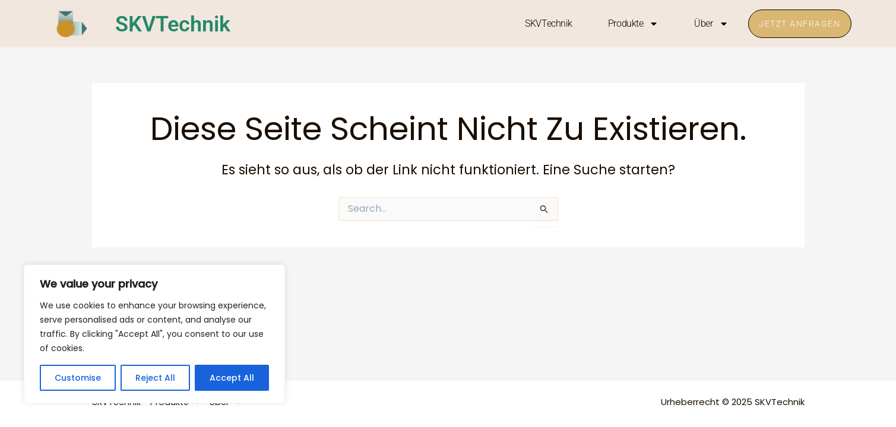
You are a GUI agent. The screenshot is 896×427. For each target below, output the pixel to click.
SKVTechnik (179, 23)
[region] (154, 334)
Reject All (155, 378)
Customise (78, 378)
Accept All (232, 378)
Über (708, 23)
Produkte (629, 23)
